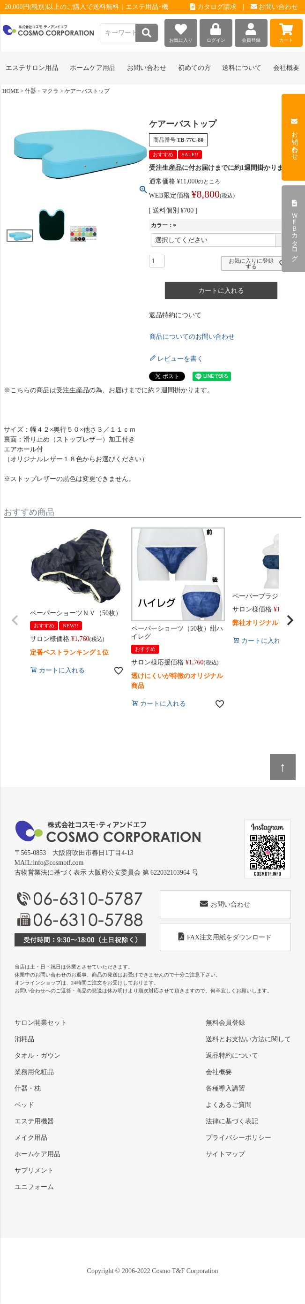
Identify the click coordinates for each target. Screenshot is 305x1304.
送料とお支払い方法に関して (248, 1039)
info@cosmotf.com (58, 862)
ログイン (216, 31)
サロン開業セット (41, 1022)
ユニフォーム (34, 1186)
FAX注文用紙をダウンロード (225, 937)
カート (286, 31)
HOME (10, 91)
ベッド (24, 1104)
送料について (241, 67)
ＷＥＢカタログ (294, 229)
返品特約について (175, 315)
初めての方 (194, 67)
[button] (15, 620)
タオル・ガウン (37, 1055)
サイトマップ (225, 1154)
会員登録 (251, 31)
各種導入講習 (225, 1088)
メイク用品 (31, 1137)
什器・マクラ (42, 91)
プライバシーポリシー (238, 1137)
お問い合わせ (274, 6)
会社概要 (286, 67)
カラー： (165, 225)
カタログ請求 (213, 6)
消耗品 (24, 1039)
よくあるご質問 (229, 1104)
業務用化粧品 (34, 1071)
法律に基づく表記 (232, 1121)
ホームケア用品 (37, 1154)
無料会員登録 (225, 1022)
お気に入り (180, 31)
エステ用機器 (34, 1121)
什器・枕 (28, 1088)
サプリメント (34, 1170)
